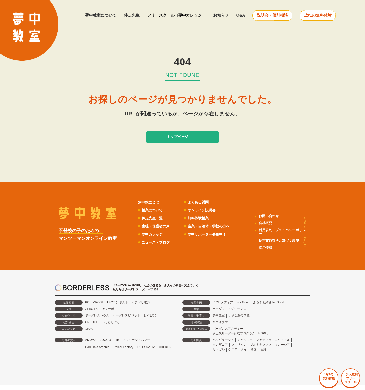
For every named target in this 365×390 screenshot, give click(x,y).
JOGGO (105, 345)
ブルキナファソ (260, 350)
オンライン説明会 (205, 216)
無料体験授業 (201, 224)
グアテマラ (263, 345)
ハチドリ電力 (141, 308)
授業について (153, 216)
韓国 (254, 355)
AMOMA (90, 345)
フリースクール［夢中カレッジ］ (176, 15)
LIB (117, 345)
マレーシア (282, 350)
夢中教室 (219, 321)
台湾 (263, 355)
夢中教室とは (149, 207)
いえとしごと (111, 327)
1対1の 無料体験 (309, 368)
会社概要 (266, 229)
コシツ (89, 334)
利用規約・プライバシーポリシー (282, 237)
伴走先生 (132, 15)
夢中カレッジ (153, 240)
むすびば (150, 321)
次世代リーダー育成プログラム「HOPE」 (241, 339)
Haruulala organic (97, 352)
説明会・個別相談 (272, 15)
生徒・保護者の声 (157, 232)
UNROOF (91, 327)
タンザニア (220, 350)
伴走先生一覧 (153, 224)
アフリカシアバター (136, 345)
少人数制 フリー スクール (342, 371)
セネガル (219, 355)
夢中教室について (100, 15)
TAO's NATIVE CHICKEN (154, 352)
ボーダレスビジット (126, 321)
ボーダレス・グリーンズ (229, 314)
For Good (243, 308)
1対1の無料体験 (318, 15)
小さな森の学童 (239, 321)
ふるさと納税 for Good (268, 308)
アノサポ (108, 314)
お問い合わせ (269, 222)
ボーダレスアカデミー (228, 334)
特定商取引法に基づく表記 (280, 246)
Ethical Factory (123, 352)
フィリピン (239, 350)
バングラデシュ (223, 345)
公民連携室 (220, 327)
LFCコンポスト (117, 308)
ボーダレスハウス (97, 321)
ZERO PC (92, 314)
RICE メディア (223, 308)
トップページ (176, 139)
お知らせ (221, 15)
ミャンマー (245, 345)
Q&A (240, 15)
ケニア (233, 355)
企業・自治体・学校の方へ (212, 232)
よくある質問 (201, 207)
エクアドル (282, 345)
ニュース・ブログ (157, 248)
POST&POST (94, 308)
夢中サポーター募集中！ (210, 240)
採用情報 (266, 253)
